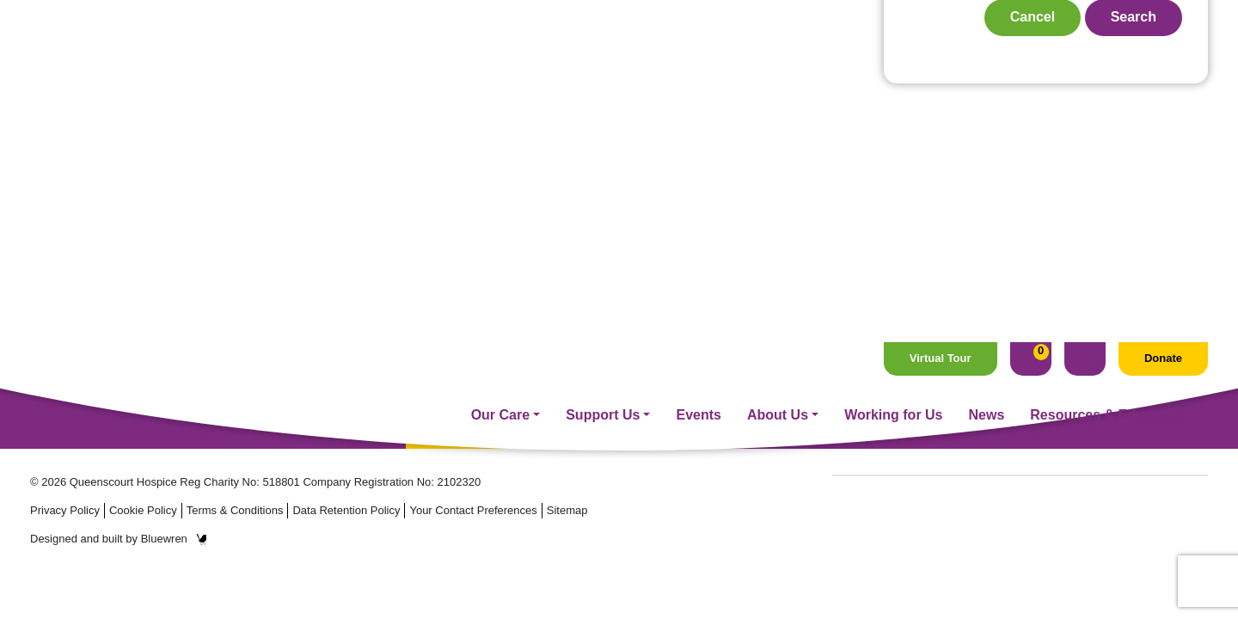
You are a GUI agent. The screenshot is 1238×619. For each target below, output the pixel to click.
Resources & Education (1107, 71)
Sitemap (567, 510)
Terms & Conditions (235, 510)
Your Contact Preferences (472, 510)
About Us (777, 71)
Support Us (603, 71)
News (987, 71)
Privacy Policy (65, 510)
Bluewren (174, 538)
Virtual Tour (940, 15)
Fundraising (496, 317)
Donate (1163, 15)
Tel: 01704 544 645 (89, 352)
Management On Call (525, 412)
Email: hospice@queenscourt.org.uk (149, 371)
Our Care (500, 71)
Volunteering (499, 365)
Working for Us (893, 71)
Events (698, 71)
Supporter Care (507, 341)
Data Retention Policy (346, 510)
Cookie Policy (143, 510)
